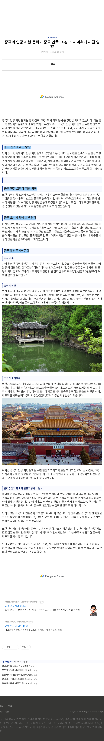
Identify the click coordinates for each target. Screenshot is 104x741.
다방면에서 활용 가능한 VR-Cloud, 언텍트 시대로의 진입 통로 (33, 630)
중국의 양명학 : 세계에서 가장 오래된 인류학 (18, 670)
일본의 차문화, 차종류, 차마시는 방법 (18, 683)
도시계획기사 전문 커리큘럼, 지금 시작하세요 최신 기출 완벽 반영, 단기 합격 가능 (42, 610)
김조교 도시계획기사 (15, 606)
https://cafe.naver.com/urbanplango (22, 602)
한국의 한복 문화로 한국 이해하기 (16, 666)
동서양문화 (52, 37)
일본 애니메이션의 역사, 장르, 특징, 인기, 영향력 (18, 675)
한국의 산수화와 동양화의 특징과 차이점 (18, 679)
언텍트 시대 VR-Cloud (16, 626)
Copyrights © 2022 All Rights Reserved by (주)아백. (86, 712)
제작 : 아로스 (4, 712)
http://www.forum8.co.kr (16, 622)
